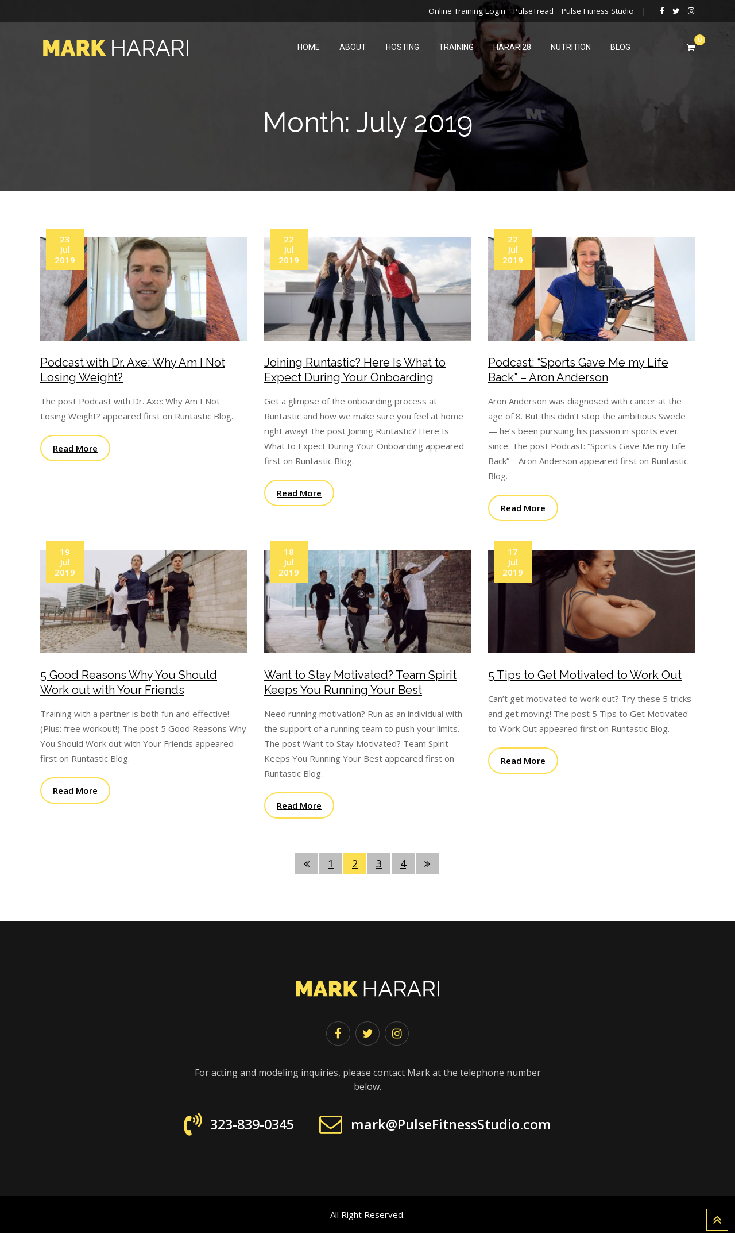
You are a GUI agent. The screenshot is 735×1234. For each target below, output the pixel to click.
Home (308, 47)
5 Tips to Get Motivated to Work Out (585, 675)
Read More (75, 448)
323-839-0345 (246, 1125)
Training (456, 47)
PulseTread (533, 11)
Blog (620, 47)
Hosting (402, 47)
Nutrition (571, 47)
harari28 (512, 47)
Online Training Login (466, 11)
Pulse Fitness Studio (598, 11)
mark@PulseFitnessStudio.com (454, 1125)
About (352, 47)
